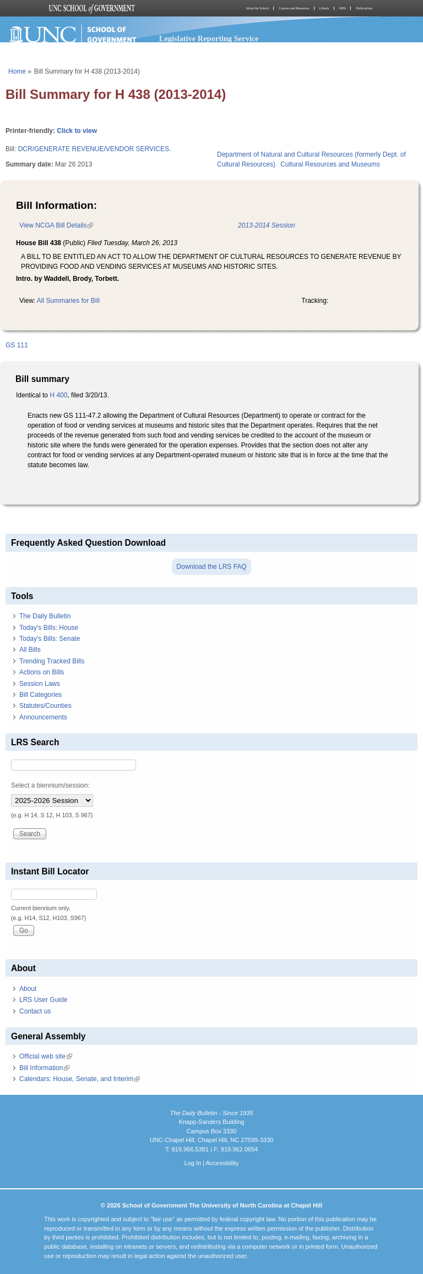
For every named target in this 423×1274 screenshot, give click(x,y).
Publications (364, 8)
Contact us (35, 1011)
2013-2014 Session (266, 225)
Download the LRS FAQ (211, 566)
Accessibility (221, 1163)
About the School (257, 8)
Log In (192, 1163)
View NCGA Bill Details (56, 225)
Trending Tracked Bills (51, 661)
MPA (342, 8)
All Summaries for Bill (68, 300)
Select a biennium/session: (50, 785)
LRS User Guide (43, 1000)
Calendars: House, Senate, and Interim (79, 1079)
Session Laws (39, 684)
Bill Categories (40, 695)
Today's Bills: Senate (49, 638)
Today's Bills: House (48, 628)
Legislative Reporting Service (209, 38)
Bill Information (44, 1068)
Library (324, 8)
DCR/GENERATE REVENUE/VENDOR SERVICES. (94, 149)
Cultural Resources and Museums (330, 164)
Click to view (77, 131)
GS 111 (17, 345)
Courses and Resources (294, 8)
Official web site (45, 1056)
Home (17, 71)
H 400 (58, 395)
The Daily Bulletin (44, 616)
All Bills (30, 649)
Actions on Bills (41, 672)
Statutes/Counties (45, 706)
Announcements (43, 717)
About (27, 989)
